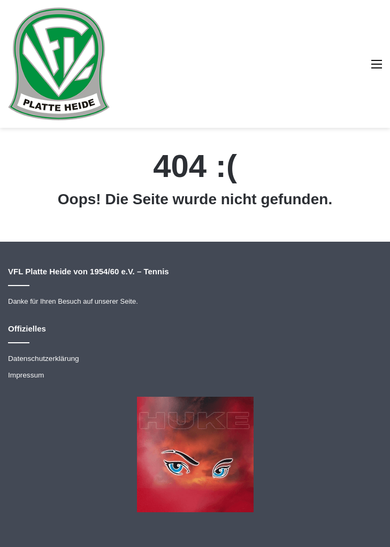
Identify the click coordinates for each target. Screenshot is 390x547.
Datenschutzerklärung (43, 359)
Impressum (26, 375)
